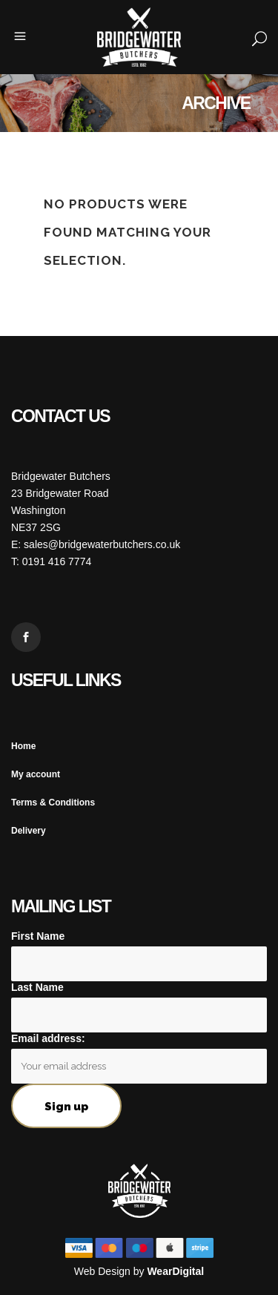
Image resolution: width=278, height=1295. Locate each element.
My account (35, 774)
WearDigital (175, 1271)
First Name (37, 936)
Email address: (48, 1038)
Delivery (28, 831)
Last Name (37, 987)
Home (23, 746)
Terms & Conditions (53, 802)
